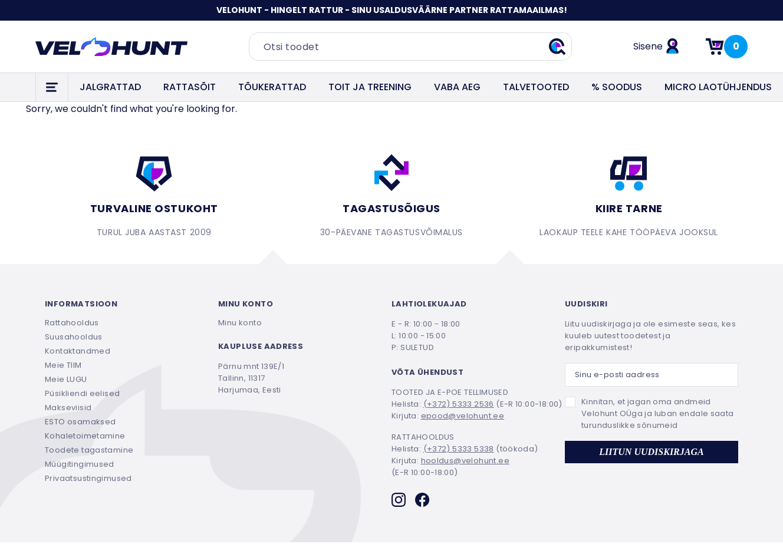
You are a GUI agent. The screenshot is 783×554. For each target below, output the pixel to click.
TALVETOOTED (536, 87)
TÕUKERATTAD (272, 87)
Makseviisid (68, 407)
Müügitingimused (79, 464)
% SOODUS (616, 87)
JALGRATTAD (110, 87)
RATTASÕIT (189, 87)
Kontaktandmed (77, 351)
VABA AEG (457, 87)
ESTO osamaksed (80, 421)
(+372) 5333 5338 (458, 448)
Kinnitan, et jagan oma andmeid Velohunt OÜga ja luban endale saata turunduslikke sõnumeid (657, 413)
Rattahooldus (72, 322)
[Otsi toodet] (410, 46)
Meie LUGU (66, 379)
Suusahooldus (74, 336)
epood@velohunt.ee (463, 415)
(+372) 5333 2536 (458, 404)
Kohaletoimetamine (85, 435)
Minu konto (240, 322)
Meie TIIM (63, 365)
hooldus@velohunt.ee (465, 460)
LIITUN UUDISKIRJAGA (651, 452)
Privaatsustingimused (88, 478)
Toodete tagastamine (89, 450)
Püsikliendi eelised (82, 393)
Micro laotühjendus (718, 87)
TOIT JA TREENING (370, 87)
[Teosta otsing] (557, 46)
